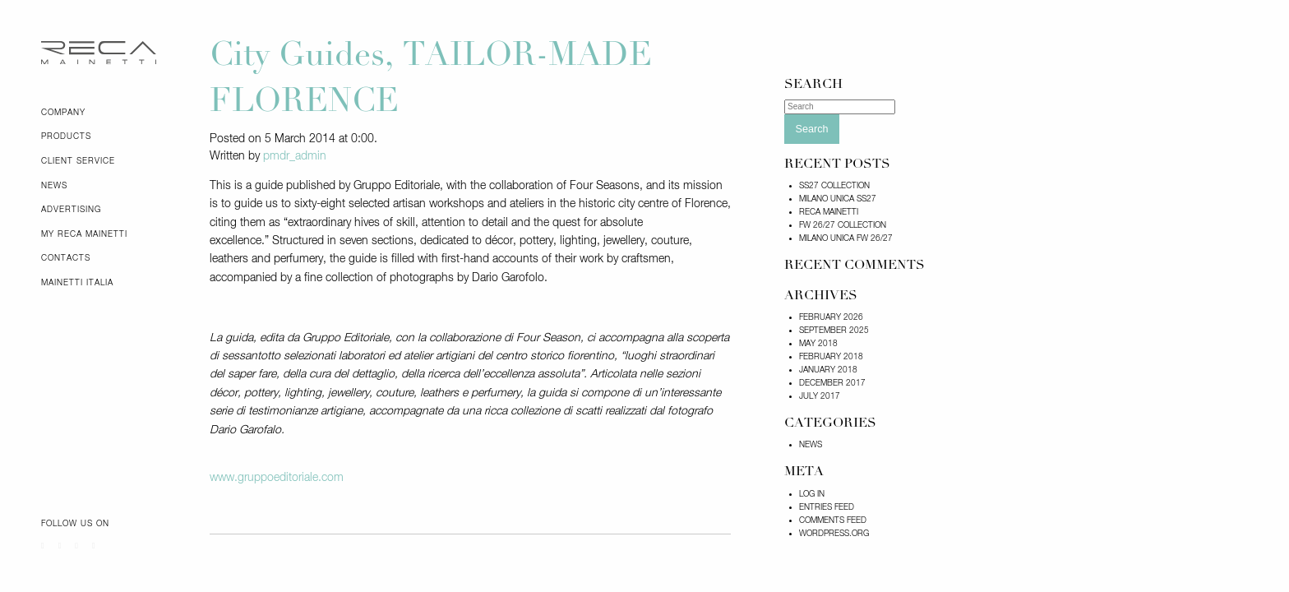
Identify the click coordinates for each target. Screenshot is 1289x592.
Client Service (78, 161)
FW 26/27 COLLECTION (842, 225)
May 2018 (818, 344)
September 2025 (834, 330)
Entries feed (826, 507)
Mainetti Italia (77, 283)
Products (66, 136)
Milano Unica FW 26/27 (846, 238)
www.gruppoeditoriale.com (277, 477)
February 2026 (831, 317)
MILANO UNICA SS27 (837, 199)
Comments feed (832, 520)
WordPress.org (834, 534)
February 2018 (831, 357)
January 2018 (828, 370)
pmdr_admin (294, 156)
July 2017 (819, 396)
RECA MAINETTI (828, 212)
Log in (812, 494)
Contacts (65, 258)
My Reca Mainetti (84, 234)
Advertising (71, 210)
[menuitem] (113, 112)
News (54, 186)
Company (63, 113)
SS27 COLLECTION (834, 186)
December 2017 (832, 383)
